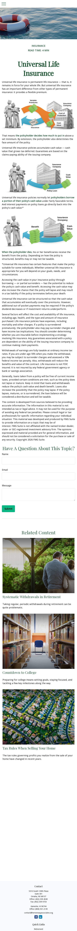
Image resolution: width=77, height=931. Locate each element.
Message (6, 485)
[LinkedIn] (40, 917)
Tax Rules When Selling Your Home (29, 748)
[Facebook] (36, 917)
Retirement (38, 929)
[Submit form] (8, 508)
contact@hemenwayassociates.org (38, 913)
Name (5, 454)
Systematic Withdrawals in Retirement (32, 596)
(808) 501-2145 (41, 909)
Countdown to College (19, 672)
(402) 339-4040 (41, 899)
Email (5, 469)
